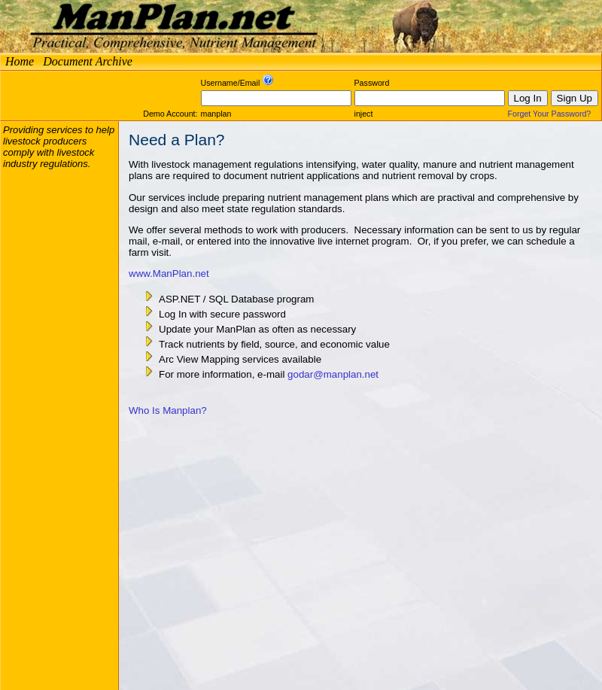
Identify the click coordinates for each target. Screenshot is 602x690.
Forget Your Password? (549, 113)
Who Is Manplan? (168, 410)
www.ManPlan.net (169, 273)
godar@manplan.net (333, 374)
